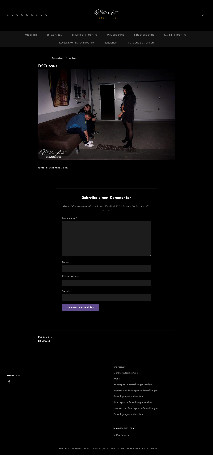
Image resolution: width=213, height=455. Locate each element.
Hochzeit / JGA (55, 35)
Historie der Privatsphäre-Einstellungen (135, 390)
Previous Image (58, 58)
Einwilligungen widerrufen (128, 396)
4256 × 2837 (61, 168)
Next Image (72, 58)
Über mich (31, 35)
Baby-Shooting (116, 35)
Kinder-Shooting (146, 35)
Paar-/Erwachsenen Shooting (78, 43)
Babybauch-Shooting (86, 35)
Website (66, 291)
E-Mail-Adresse (70, 276)
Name (65, 262)
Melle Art (80, 449)
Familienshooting (176, 35)
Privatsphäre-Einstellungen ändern (132, 384)
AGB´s (116, 379)
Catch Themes (149, 449)
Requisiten (112, 43)
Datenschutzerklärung (125, 373)
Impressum (119, 367)
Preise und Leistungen (140, 43)
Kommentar (69, 218)
